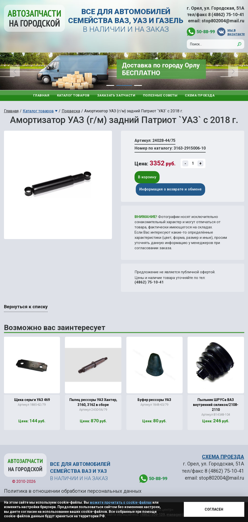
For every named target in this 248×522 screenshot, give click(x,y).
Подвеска (71, 111)
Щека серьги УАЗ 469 (32, 400)
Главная (41, 95)
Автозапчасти (34, 18)
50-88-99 (205, 31)
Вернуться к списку (26, 306)
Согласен (214, 509)
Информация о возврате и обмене (170, 189)
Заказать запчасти (116, 95)
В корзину (147, 177)
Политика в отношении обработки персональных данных (72, 491)
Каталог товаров (73, 95)
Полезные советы (160, 95)
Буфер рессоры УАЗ (154, 400)
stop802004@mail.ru (223, 20)
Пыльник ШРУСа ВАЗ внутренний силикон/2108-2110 (215, 405)
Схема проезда (200, 95)
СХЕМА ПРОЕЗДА (223, 457)
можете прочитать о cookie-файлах (121, 502)
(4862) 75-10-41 (149, 282)
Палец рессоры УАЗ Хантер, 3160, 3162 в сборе (93, 402)
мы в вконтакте (235, 32)
